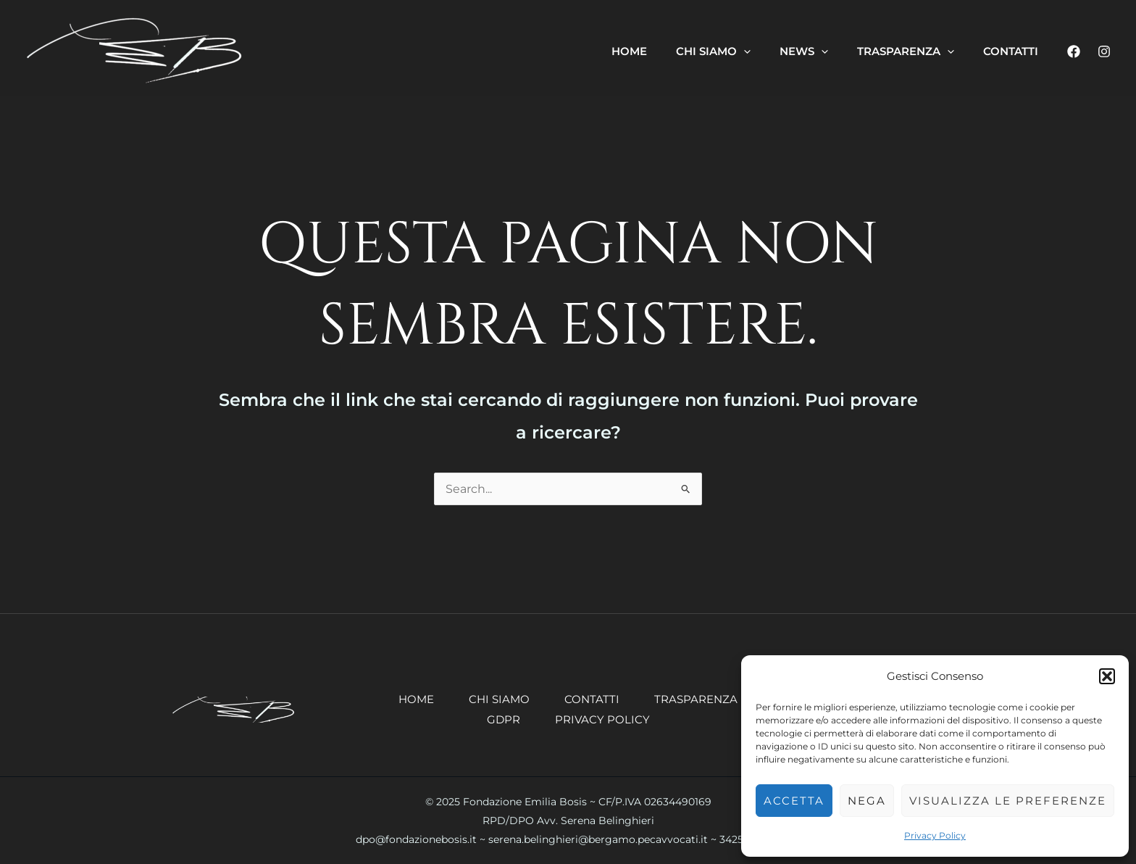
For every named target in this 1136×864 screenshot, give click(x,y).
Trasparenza (696, 699)
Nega (867, 800)
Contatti (591, 699)
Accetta (794, 800)
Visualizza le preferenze (1007, 800)
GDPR (503, 719)
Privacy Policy (935, 835)
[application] (744, 51)
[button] (1107, 676)
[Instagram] (1104, 51)
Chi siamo (499, 699)
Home (416, 699)
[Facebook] (1073, 51)
